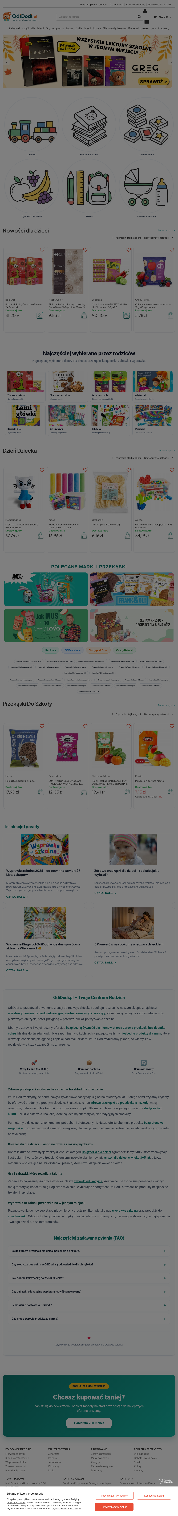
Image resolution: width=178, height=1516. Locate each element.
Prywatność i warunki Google (66, 1508)
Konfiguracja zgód (154, 1495)
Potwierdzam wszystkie (114, 1507)
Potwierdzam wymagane (114, 1495)
